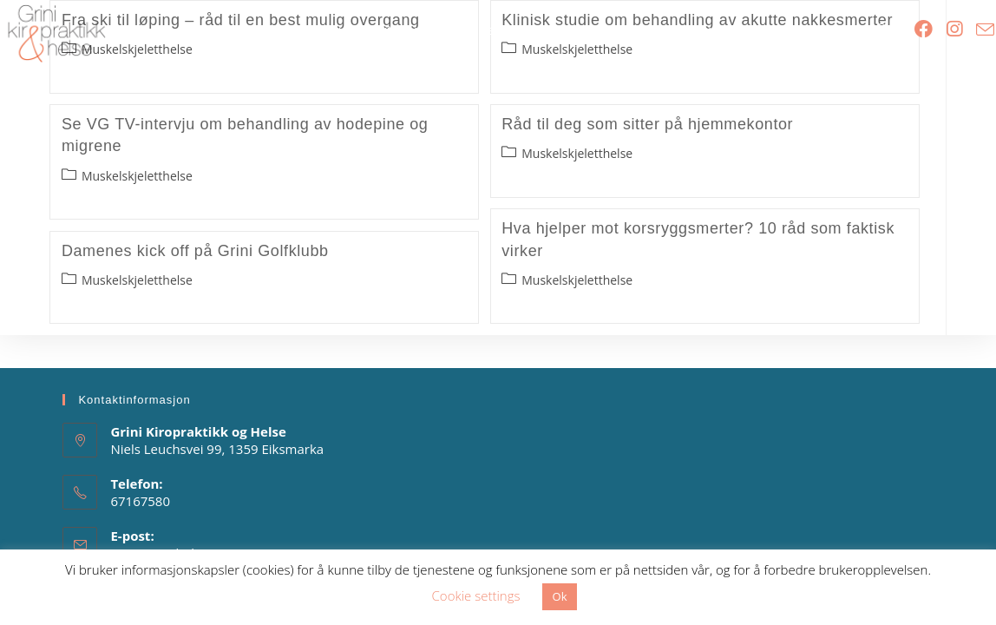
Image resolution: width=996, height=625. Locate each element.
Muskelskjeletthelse (137, 176)
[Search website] (882, 30)
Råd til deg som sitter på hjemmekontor (647, 124)
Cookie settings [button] (476, 595)
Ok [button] (560, 596)
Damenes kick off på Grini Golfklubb (195, 251)
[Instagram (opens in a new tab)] (954, 29)
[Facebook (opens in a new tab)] (924, 29)
